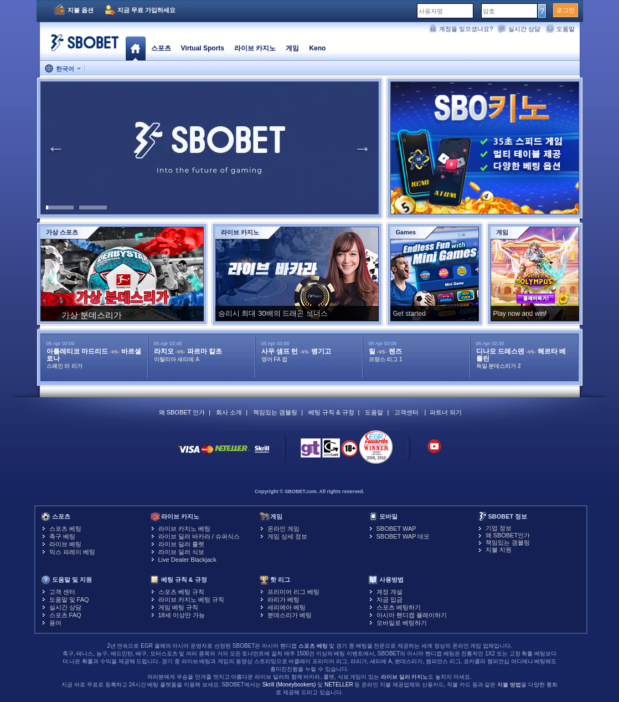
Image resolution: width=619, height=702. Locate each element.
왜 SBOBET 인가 (182, 412)
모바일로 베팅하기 (401, 622)
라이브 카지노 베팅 (184, 528)
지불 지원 (499, 549)
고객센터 (406, 412)
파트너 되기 (446, 412)
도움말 (565, 28)
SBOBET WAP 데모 (403, 536)
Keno (317, 48)
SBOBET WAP (396, 528)
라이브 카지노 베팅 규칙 (191, 599)
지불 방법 (509, 684)
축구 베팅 (62, 536)
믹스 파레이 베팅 (72, 552)
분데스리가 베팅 (289, 615)
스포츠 (161, 48)
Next (363, 148)
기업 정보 (499, 528)
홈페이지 (135, 48)
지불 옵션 (81, 10)
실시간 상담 (524, 28)
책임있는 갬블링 (275, 412)
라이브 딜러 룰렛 (181, 544)
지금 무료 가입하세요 (146, 10)
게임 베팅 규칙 (178, 607)
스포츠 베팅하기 (398, 607)
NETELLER (338, 684)
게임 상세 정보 (287, 536)
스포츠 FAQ (65, 615)
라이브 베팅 (65, 544)
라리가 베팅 (283, 599)
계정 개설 (389, 591)
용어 (55, 622)
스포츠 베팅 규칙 (181, 591)
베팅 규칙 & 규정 (331, 412)
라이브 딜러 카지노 (405, 677)
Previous (56, 148)
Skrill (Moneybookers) (289, 684)
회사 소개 (229, 412)
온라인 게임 (283, 528)
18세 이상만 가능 (181, 615)
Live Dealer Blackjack (187, 559)
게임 (292, 48)
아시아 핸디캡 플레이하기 (411, 615)
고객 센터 (62, 591)
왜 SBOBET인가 (508, 535)
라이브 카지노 (255, 48)
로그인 (565, 10)
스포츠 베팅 (65, 528)
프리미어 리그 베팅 (293, 591)
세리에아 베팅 (286, 607)
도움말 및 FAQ (69, 599)
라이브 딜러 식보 (181, 552)
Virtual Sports (202, 48)
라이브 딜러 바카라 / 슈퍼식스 (199, 536)
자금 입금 (389, 599)
